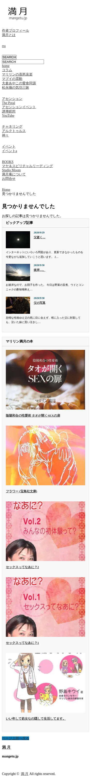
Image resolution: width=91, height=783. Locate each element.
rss (4, 46)
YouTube (8, 115)
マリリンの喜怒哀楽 (17, 74)
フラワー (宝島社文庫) (21, 491)
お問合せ (9, 179)
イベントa (9, 151)
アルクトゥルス (14, 131)
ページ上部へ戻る (15, 738)
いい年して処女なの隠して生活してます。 (36, 718)
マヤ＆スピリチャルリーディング (27, 166)
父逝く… (39, 237)
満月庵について (14, 174)
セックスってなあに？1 (22, 643)
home (5, 66)
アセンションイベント (19, 107)
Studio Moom (11, 170)
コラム (7, 70)
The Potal (8, 103)
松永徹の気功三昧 (15, 87)
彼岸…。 (39, 270)
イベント (9, 146)
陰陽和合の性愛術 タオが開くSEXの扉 (33, 415)
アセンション (12, 99)
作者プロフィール (15, 30)
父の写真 (39, 303)
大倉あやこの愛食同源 (19, 83)
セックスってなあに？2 (22, 567)
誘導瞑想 (9, 111)
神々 (5, 135)
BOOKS (7, 162)
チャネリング (12, 126)
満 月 (6, 747)
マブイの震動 (12, 79)
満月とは (9, 35)
